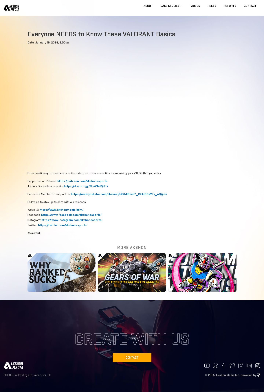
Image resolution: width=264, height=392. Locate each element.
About (148, 6)
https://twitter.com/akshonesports (62, 225)
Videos (195, 6)
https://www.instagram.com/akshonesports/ (71, 220)
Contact (250, 6)
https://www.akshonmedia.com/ (61, 210)
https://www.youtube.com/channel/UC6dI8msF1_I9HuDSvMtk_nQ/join (119, 194)
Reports (230, 6)
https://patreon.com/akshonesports (82, 181)
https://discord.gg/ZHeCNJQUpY (86, 186)
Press (212, 6)
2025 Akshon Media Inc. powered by (234, 375)
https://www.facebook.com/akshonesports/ (71, 215)
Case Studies (171, 6)
